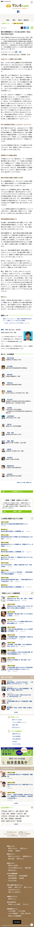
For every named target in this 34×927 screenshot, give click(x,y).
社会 (17, 816)
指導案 (10, 887)
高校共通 (22, 816)
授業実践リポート (27, 856)
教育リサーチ (20, 858)
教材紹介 (18, 850)
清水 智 (9, 424)
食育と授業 (11, 858)
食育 (25, 813)
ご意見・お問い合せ (25, 913)
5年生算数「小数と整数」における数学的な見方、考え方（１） (19, 645)
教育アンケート (12, 899)
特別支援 (23, 54)
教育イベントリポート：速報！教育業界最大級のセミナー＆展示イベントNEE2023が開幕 (17, 319)
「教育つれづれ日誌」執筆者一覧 (23, 482)
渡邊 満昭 (10, 441)
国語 (8, 813)
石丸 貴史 (10, 366)
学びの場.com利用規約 (24, 834)
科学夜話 (14, 741)
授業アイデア (17, 887)
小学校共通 (4, 54)
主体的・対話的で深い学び (8, 821)
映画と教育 (15, 725)
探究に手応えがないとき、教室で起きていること (20, 785)
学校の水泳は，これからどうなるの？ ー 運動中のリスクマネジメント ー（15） (20, 683)
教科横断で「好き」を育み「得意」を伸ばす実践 (19, 708)
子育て (27, 816)
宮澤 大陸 (10, 433)
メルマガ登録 (11, 911)
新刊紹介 (10, 850)
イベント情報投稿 (13, 913)
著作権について (23, 832)
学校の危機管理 (16, 736)
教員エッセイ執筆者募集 (14, 916)
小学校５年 (19, 813)
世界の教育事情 (16, 739)
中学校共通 (11, 816)
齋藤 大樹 (18, 52)
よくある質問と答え (12, 835)
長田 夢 (9, 449)
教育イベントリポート (14, 856)
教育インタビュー (13, 848)
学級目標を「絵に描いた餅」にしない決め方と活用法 (20, 615)
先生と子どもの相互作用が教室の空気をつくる (14, 524)
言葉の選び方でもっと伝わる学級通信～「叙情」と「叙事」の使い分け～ (19, 689)
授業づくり (11, 811)
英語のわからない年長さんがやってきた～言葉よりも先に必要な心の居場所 (20, 607)
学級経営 (12, 813)
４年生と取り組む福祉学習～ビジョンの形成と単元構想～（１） (20, 630)
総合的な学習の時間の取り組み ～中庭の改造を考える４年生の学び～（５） (17, 580)
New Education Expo (14, 54)
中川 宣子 (10, 399)
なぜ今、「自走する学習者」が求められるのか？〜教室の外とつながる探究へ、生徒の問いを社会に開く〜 (20, 796)
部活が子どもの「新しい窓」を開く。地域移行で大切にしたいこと (20, 599)
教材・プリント (28, 887)
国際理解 (11, 818)
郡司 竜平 (10, 375)
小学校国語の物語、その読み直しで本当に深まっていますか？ (20, 637)
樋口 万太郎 (10, 358)
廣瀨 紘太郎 (10, 466)
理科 (2, 818)
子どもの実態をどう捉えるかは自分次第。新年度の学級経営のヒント (20, 653)
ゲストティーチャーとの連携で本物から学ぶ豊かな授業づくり (20, 622)
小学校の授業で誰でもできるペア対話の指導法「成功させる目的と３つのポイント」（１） (20, 669)
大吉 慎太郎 (10, 416)
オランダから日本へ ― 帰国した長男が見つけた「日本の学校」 (16, 565)
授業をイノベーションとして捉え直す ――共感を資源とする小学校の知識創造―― (17, 573)
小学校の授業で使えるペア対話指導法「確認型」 (19, 702)
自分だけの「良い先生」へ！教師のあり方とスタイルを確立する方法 (17, 558)
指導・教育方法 (20, 811)
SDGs (28, 54)
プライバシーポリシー (10, 834)
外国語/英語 (18, 818)
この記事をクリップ (13, 491)
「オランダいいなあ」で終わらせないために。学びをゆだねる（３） (19, 695)
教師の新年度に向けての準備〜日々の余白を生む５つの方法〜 (17, 538)
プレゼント (26, 904)
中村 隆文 (10, 457)
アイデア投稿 (21, 911)
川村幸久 (9, 408)
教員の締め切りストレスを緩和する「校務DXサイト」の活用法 (17, 545)
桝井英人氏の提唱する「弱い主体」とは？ (19, 660)
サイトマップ (23, 835)
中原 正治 (10, 383)
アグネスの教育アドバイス (13, 596)
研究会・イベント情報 (14, 904)
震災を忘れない (4, 529)
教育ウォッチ (23, 848)
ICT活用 (3, 813)
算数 (27, 811)
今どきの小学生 (16, 744)
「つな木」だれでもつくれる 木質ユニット (16, 323)
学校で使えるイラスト (14, 889)
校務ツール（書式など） (14, 892)
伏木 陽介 (10, 474)
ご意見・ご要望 (12, 511)
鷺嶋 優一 (10, 391)
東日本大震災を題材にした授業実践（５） (13, 552)
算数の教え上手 (16, 734)
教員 (6, 818)
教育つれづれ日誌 (18, 23)
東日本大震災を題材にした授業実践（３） (13, 587)
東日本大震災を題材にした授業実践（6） (12, 531)
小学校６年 (4, 816)
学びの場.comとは (12, 832)
